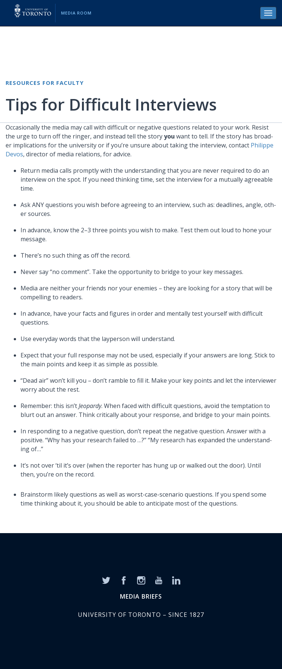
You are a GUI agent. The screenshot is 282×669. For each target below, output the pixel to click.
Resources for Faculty (45, 82)
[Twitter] (106, 580)
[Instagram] (141, 580)
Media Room (76, 13)
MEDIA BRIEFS (141, 596)
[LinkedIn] (176, 580)
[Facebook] (123, 580)
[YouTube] (158, 580)
